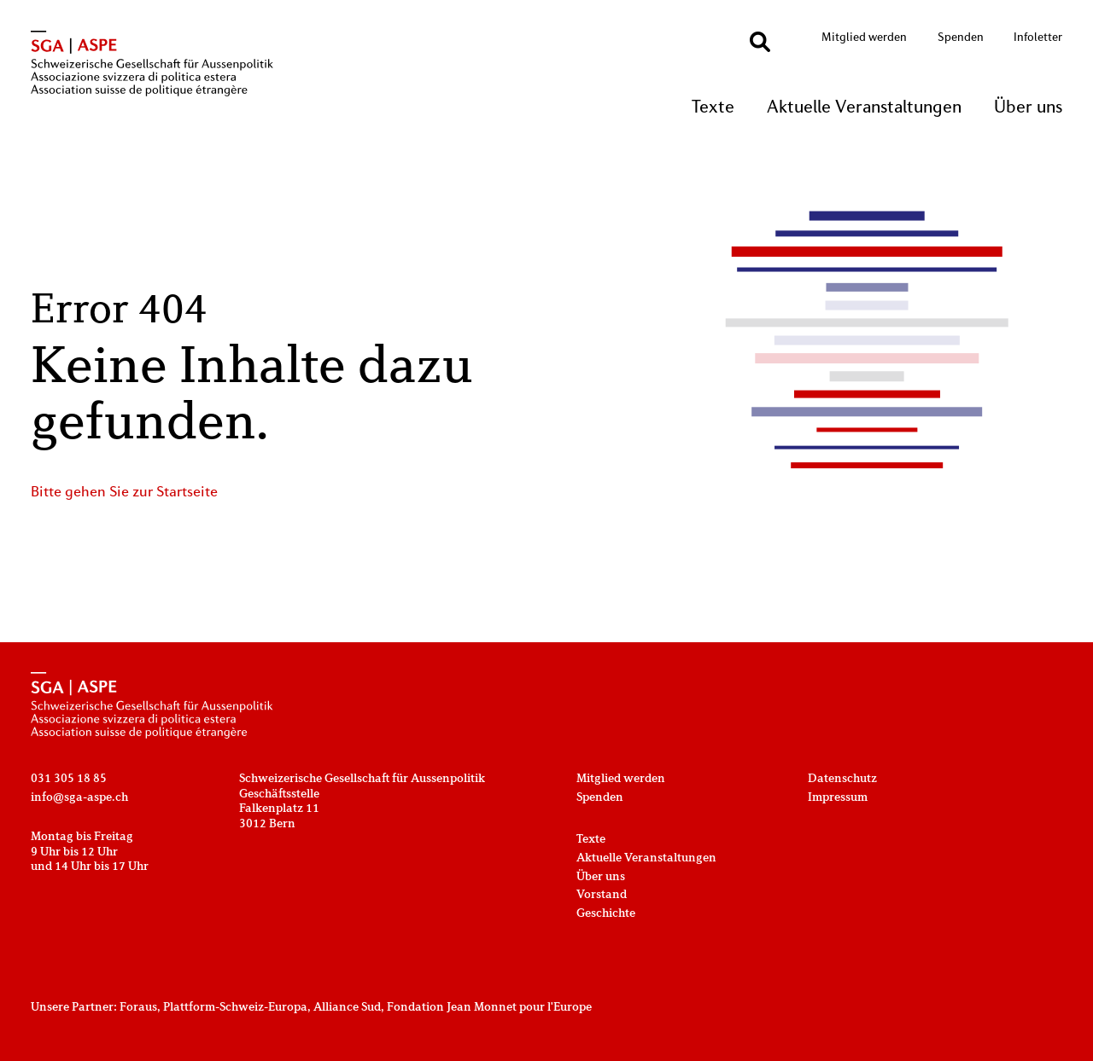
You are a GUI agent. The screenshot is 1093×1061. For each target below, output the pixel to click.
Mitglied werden (864, 37)
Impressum (838, 797)
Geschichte (605, 913)
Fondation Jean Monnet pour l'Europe (489, 1007)
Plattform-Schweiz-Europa (235, 1007)
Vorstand (601, 895)
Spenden (961, 37)
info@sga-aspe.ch (79, 797)
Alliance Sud (347, 1007)
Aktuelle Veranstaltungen (864, 108)
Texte (713, 108)
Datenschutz (842, 779)
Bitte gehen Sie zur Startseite (124, 493)
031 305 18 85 (69, 779)
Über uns (1028, 108)
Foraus (138, 1007)
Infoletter (1038, 37)
